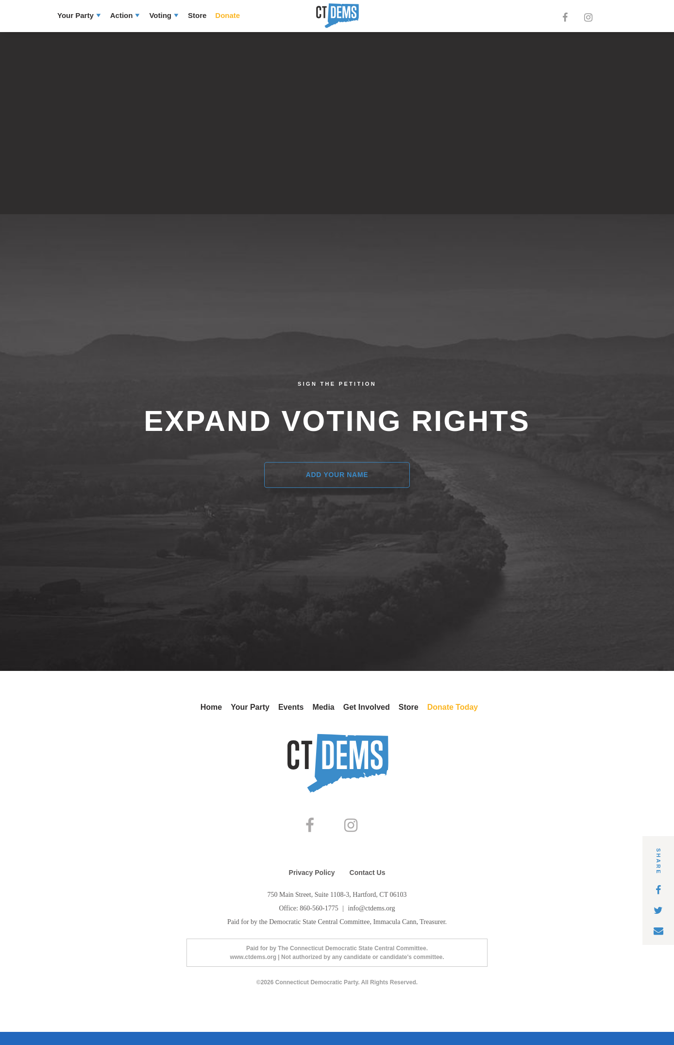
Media (323, 707)
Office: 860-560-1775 (309, 921)
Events (290, 707)
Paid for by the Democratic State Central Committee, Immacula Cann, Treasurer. (337, 935)
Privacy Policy (312, 886)
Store (197, 15)
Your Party (75, 15)
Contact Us (368, 886)
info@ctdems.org (371, 921)
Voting (160, 15)
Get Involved (366, 707)
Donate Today (452, 707)
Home (211, 707)
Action (121, 15)
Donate (227, 15)
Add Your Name (337, 475)
